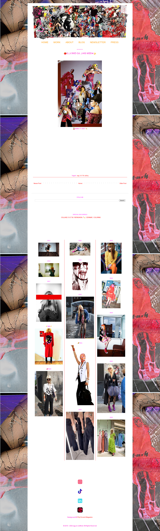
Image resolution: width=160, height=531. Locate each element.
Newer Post (37, 183)
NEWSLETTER (98, 42)
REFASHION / (78, 217)
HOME (44, 42)
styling (86, 175)
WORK (56, 42)
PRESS (115, 42)
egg (78, 175)
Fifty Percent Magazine (85, 517)
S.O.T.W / (71, 217)
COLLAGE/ (64, 217)
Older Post (123, 183)
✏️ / (84, 217)
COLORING (97, 217)
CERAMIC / (89, 217)
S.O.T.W (82, 175)
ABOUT (70, 42)
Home (80, 183)
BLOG (82, 42)
